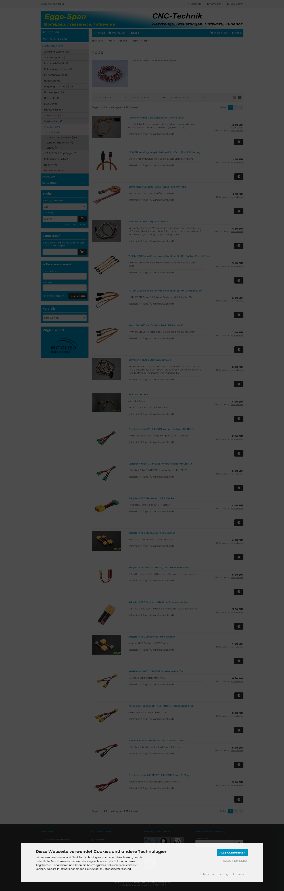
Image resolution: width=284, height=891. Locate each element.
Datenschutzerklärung (214, 874)
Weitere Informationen (235, 860)
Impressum (240, 874)
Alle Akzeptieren (232, 852)
